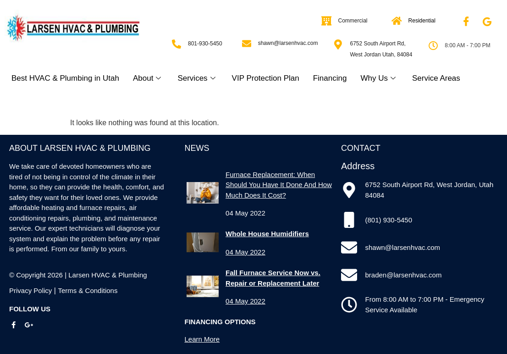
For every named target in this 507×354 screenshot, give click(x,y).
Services (196, 78)
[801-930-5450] (176, 44)
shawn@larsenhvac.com (288, 43)
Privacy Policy (30, 290)
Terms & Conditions (87, 290)
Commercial (353, 20)
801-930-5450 (205, 43)
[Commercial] (326, 21)
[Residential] (397, 21)
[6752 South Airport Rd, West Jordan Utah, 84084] (338, 44)
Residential (421, 20)
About (147, 78)
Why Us (378, 78)
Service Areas (436, 78)
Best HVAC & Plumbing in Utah (65, 78)
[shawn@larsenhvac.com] (246, 43)
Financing (330, 78)
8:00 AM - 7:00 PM (467, 45)
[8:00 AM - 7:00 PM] (433, 45)
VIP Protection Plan (265, 78)
